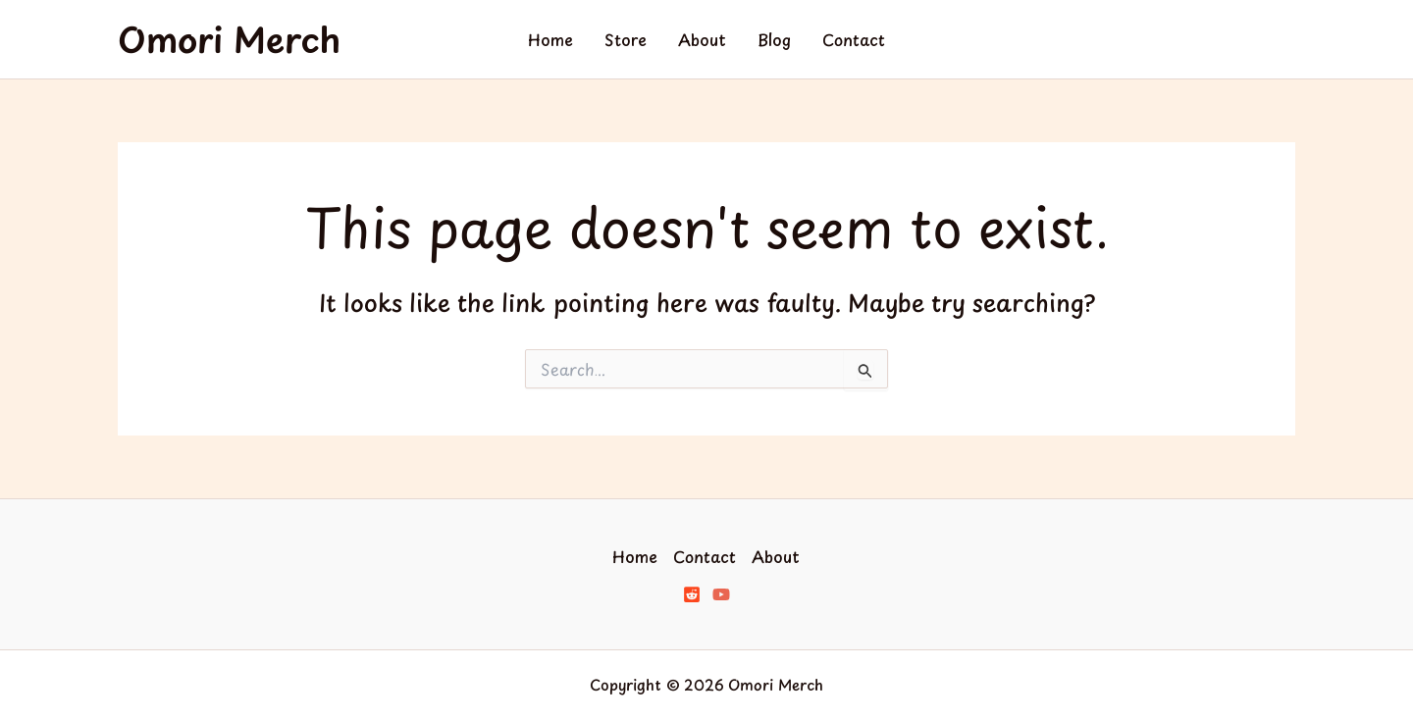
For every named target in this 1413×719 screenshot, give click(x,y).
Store (625, 39)
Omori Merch (229, 39)
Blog (774, 39)
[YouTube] (721, 594)
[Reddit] (692, 594)
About (702, 39)
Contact (853, 39)
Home (550, 39)
